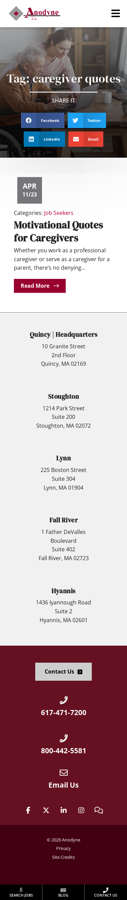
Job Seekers (58, 213)
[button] (116, 13)
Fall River (63, 520)
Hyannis (63, 590)
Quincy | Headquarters (64, 334)
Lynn (63, 458)
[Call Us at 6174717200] (64, 700)
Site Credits (63, 857)
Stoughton (63, 396)
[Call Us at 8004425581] (64, 738)
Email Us (63, 785)
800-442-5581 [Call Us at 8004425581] (63, 750)
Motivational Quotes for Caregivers (58, 231)
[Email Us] (64, 773)
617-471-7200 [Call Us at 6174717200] (63, 712)
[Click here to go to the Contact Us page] (63, 672)
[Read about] (40, 286)
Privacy (63, 848)
